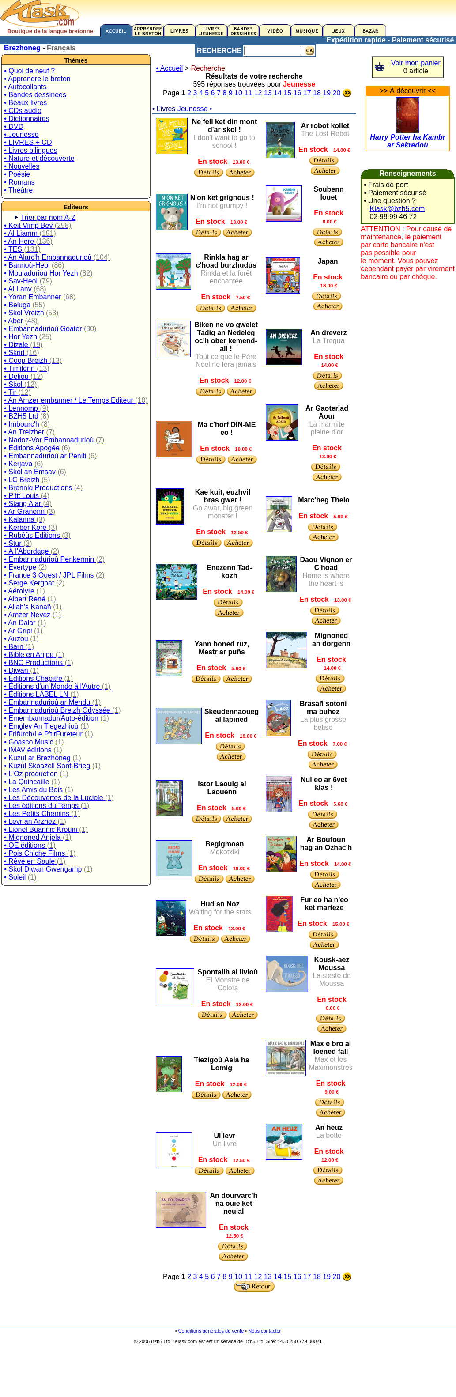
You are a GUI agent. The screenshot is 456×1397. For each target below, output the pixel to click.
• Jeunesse (21, 134)
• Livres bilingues (30, 150)
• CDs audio (22, 110)
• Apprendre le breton (37, 79)
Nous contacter (264, 1330)
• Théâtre (18, 190)
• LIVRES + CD (28, 142)
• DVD (13, 126)
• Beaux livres (25, 102)
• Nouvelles (21, 166)
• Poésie (17, 174)
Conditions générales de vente (211, 1330)
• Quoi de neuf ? (29, 71)
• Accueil (169, 68)
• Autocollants (25, 87)
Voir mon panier (416, 63)
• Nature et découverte (39, 158)
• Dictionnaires (26, 118)
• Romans (19, 182)
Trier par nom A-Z (48, 217)
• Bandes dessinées (35, 94)
